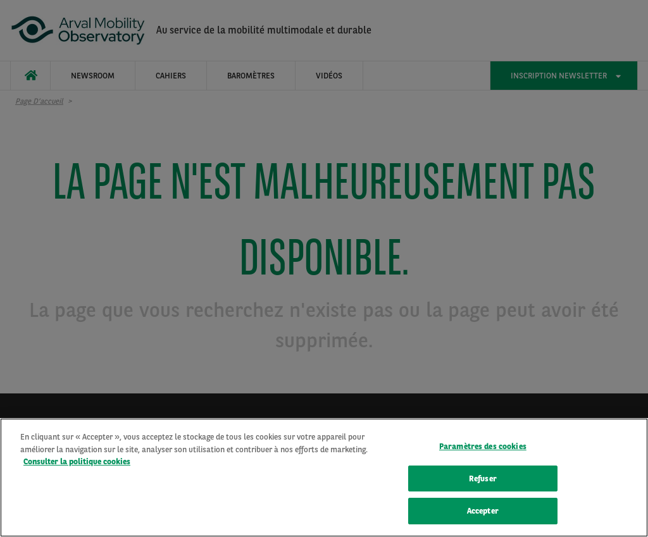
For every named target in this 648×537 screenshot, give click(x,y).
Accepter (483, 512)
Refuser (483, 480)
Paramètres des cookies (482, 447)
